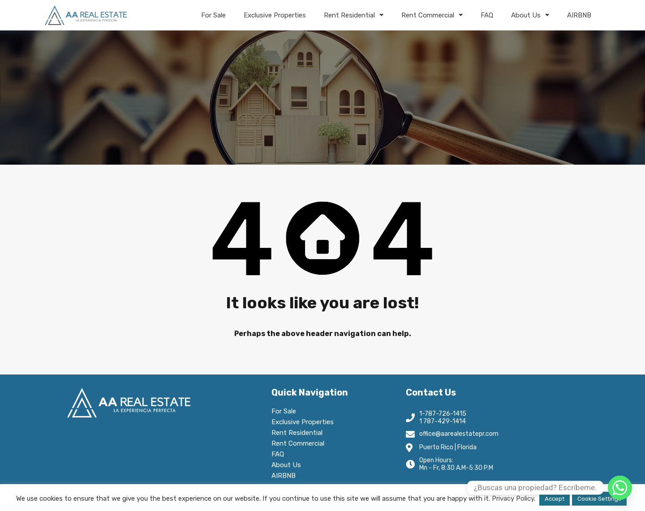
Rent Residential (353, 15)
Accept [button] (554, 498)
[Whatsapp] (620, 488)
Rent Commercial (432, 15)
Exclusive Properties (275, 15)
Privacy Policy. (513, 498)
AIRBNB (579, 15)
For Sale (213, 15)
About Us (530, 15)
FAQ (487, 15)
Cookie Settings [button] (599, 498)
